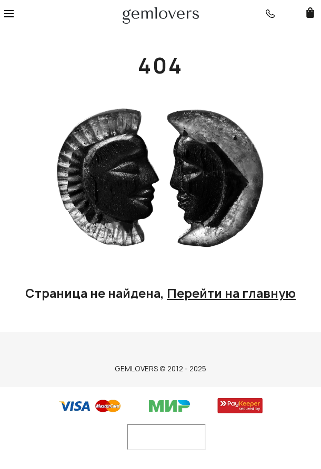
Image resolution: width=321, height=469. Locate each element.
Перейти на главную (231, 293)
